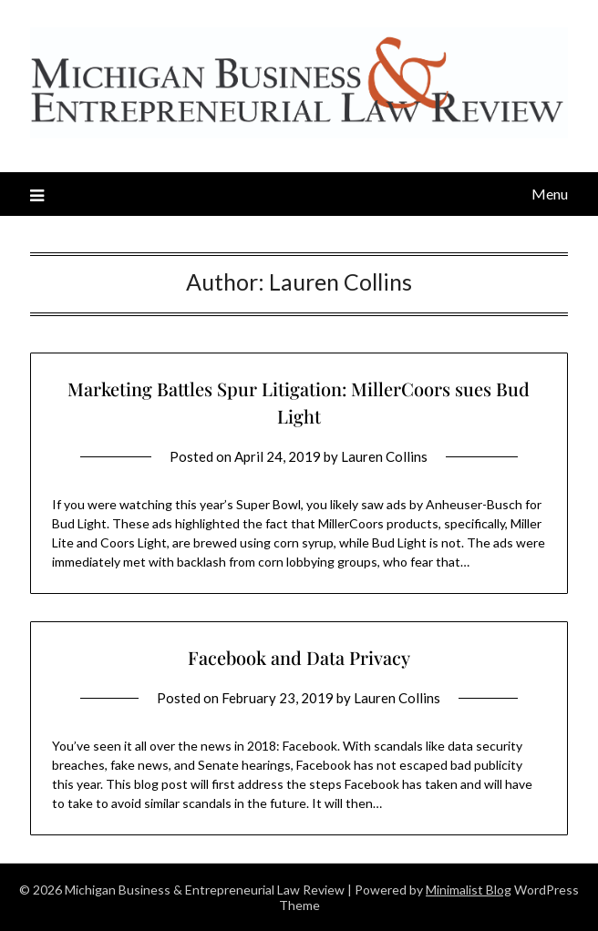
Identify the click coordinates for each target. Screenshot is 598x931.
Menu (549, 193)
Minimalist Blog (468, 889)
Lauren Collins (384, 456)
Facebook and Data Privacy (299, 657)
